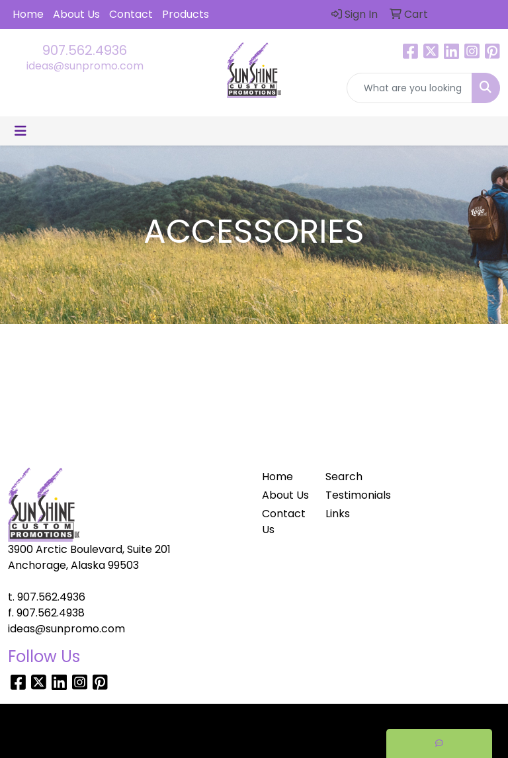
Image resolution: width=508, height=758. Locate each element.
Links (337, 513)
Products (185, 14)
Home (28, 14)
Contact (131, 14)
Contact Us (284, 521)
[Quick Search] (409, 88)
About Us (76, 14)
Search (343, 476)
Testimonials (349, 495)
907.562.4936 (84, 50)
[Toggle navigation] (20, 131)
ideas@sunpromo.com (85, 65)
